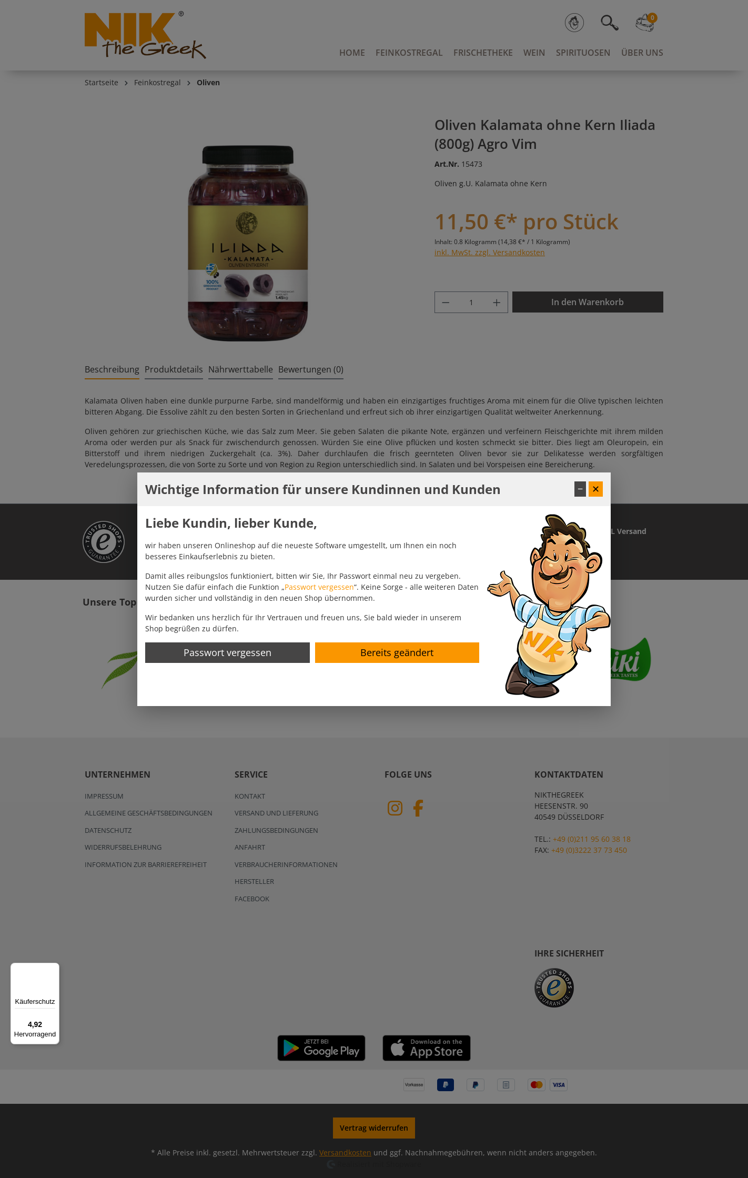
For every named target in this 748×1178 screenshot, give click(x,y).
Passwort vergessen (319, 587)
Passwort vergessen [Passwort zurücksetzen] (227, 652)
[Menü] (53, 969)
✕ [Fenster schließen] (596, 488)
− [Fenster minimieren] (580, 488)
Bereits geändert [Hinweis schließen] (396, 652)
